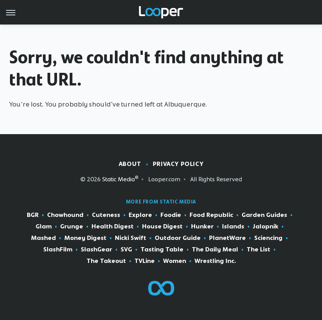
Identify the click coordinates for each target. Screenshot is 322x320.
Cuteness (106, 215)
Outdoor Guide (178, 238)
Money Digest (85, 238)
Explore (140, 215)
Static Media (118, 179)
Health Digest (113, 226)
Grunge (71, 226)
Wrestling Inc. (215, 261)
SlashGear (96, 249)
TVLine (144, 261)
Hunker (202, 226)
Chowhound (65, 215)
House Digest (162, 226)
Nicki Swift (130, 238)
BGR (33, 215)
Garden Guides (264, 215)
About (130, 164)
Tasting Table (162, 249)
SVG (126, 249)
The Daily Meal (215, 249)
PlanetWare (227, 238)
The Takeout (106, 261)
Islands (233, 226)
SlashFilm (57, 249)
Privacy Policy (178, 164)
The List (258, 249)
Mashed (43, 238)
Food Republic (211, 215)
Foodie (170, 215)
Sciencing (268, 238)
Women (174, 261)
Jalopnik (265, 226)
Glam (44, 226)
